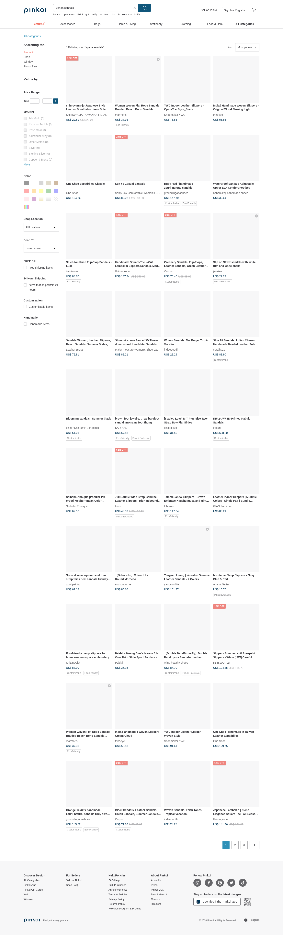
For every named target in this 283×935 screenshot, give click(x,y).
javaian (217, 271)
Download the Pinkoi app (217, 902)
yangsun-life (171, 584)
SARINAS (121, 427)
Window (28, 61)
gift (87, 14)
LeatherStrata (74, 349)
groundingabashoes (176, 193)
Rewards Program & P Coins (124, 908)
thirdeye (218, 114)
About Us (156, 880)
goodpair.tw (73, 584)
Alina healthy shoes (176, 662)
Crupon (168, 271)
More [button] (27, 164)
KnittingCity (73, 662)
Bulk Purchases (117, 885)
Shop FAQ (72, 885)
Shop (27, 57)
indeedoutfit (171, 349)
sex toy (104, 14)
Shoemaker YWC (174, 114)
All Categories (32, 36)
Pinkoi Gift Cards (33, 889)
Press (154, 885)
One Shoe (72, 193)
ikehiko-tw (72, 271)
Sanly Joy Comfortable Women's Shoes (139, 193)
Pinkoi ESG (157, 889)
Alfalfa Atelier (221, 584)
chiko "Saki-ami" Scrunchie (82, 427)
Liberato (169, 506)
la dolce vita (125, 14)
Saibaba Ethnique (77, 506)
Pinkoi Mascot (159, 894)
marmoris (121, 114)
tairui (118, 506)
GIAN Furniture (222, 506)
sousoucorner (123, 584)
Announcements (117, 889)
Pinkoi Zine (30, 66)
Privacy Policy (116, 899)
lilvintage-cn (122, 271)
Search (144, 8)
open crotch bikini (73, 14)
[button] (55, 101)
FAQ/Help (113, 880)
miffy (94, 14)
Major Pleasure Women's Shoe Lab (136, 349)
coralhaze (219, 349)
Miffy (137, 14)
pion (113, 14)
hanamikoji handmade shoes (230, 193)
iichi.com (156, 904)
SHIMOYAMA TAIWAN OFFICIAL (86, 114)
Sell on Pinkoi (209, 10)
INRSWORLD (221, 662)
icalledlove (170, 427)
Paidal (119, 662)
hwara (56, 14)
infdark (217, 427)
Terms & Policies (117, 894)
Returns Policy (116, 904)
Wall (26, 894)
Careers (155, 899)
